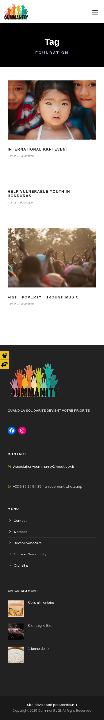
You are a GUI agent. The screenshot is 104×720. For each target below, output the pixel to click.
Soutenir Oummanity (30, 554)
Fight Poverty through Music (43, 297)
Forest (12, 156)
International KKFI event (38, 149)
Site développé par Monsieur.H (52, 704)
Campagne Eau (40, 625)
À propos (20, 532)
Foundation (27, 156)
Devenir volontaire (28, 543)
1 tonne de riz (38, 649)
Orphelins (21, 565)
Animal (12, 202)
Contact (20, 520)
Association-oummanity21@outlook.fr (43, 466)
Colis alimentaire (41, 602)
